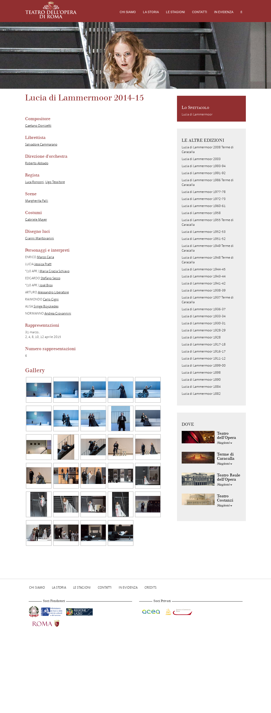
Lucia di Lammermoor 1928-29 (204, 330)
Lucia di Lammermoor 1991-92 (204, 173)
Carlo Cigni (51, 299)
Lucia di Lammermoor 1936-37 (204, 309)
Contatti (199, 12)
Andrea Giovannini (57, 313)
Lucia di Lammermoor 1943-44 (204, 276)
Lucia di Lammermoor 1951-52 (204, 239)
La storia (151, 12)
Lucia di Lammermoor (197, 114)
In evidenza (223, 12)
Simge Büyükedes (46, 306)
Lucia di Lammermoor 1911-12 (204, 358)
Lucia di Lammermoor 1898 (201, 372)
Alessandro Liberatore (53, 292)
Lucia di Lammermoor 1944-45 (204, 269)
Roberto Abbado (36, 163)
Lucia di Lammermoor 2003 (201, 159)
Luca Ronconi (34, 182)
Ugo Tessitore (55, 182)
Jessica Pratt (42, 264)
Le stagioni (175, 12)
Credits (151, 587)
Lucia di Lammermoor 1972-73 (204, 199)
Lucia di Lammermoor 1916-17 (204, 351)
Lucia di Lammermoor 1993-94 (204, 166)
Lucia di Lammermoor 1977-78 (204, 192)
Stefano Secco (50, 278)
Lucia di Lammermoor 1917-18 (204, 344)
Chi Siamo (128, 12)
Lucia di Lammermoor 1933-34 (204, 316)
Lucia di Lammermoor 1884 (201, 386)
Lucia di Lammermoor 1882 (201, 393)
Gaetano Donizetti (38, 125)
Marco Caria (45, 257)
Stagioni (224, 443)
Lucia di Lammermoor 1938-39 (204, 290)
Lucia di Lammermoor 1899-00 (204, 365)
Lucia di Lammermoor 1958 (201, 213)
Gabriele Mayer (36, 219)
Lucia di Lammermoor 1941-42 (204, 283)
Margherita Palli (36, 201)
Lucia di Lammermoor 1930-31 (204, 323)
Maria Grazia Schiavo (54, 271)
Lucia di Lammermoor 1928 (201, 337)
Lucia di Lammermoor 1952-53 (204, 232)
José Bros (46, 285)
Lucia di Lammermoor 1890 (201, 379)
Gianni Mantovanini (39, 238)
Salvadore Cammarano (41, 144)
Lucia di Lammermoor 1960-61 (204, 206)
